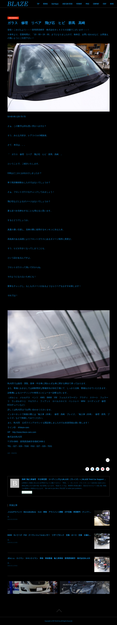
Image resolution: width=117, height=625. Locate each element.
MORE (108, 4)
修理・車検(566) (12, 453)
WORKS (58, 4)
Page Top (58, 610)
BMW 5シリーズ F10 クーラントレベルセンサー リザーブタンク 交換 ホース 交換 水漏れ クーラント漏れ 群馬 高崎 (61, 535)
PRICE (100, 4)
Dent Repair (68, 4)
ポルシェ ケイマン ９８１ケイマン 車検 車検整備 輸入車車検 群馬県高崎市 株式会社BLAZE (49, 558)
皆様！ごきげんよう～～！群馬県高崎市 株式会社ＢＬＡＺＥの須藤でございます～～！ (38, 517)
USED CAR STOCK (80, 4)
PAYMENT (92, 4)
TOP (51, 4)
